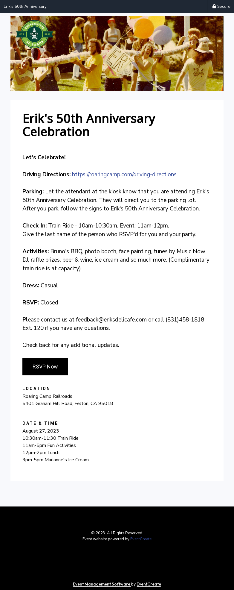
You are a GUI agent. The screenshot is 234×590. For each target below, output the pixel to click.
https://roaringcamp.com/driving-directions (124, 174)
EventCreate (141, 539)
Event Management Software (102, 584)
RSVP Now (45, 366)
